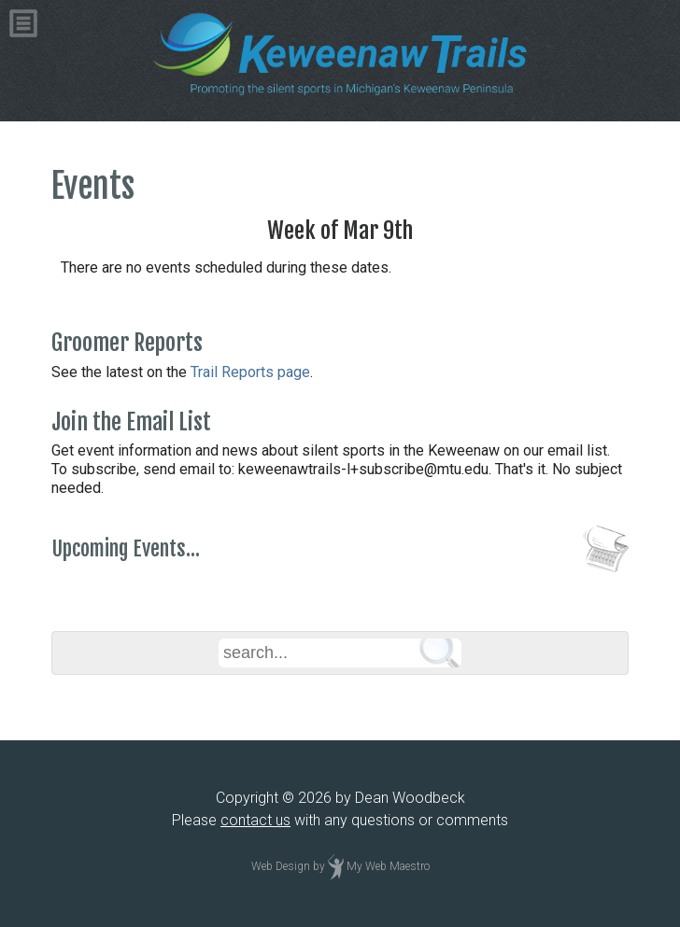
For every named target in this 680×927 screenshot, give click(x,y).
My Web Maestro (388, 866)
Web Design (280, 866)
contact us (255, 820)
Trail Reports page (250, 372)
